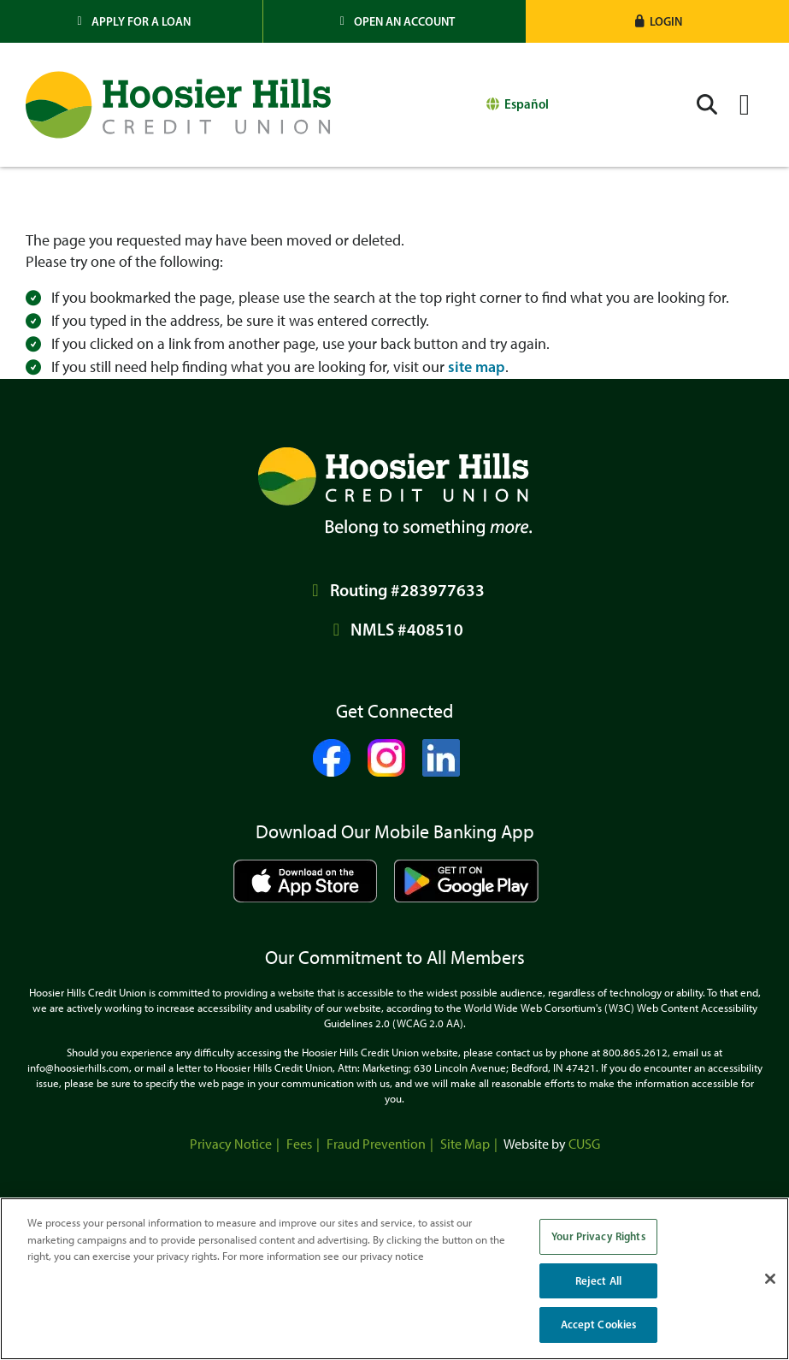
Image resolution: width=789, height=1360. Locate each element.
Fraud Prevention (376, 1144)
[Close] (770, 1279)
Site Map (465, 1144)
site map (476, 367)
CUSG (584, 1144)
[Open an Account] (394, 21)
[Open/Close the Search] (707, 105)
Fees (299, 1144)
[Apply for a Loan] (131, 21)
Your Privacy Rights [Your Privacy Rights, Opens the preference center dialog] (598, 1236)
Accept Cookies (599, 1324)
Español (526, 104)
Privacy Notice (231, 1144)
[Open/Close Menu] (744, 105)
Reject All (598, 1280)
